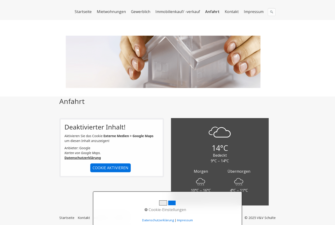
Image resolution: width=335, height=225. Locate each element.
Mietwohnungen (111, 11)
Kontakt (232, 11)
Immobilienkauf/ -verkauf (177, 11)
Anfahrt (212, 11)
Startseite (83, 11)
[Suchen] (272, 12)
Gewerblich (140, 11)
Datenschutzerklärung (82, 158)
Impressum (254, 11)
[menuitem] (83, 12)
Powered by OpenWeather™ (220, 201)
